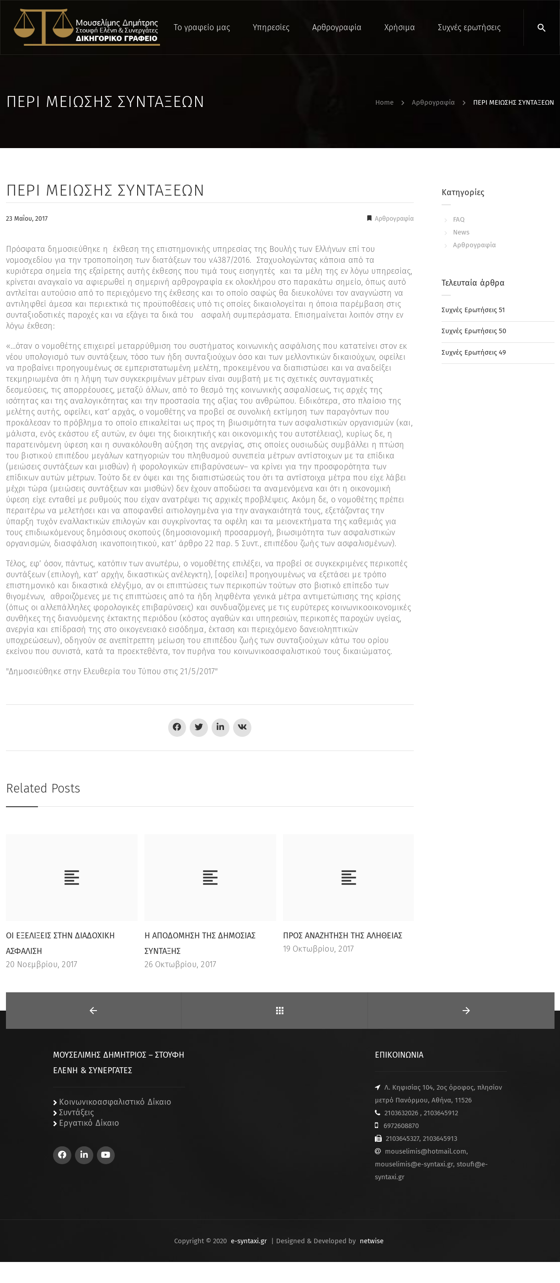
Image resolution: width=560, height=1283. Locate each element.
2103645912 (441, 1113)
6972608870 (401, 1126)
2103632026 (401, 1113)
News (461, 232)
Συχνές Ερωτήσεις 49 (474, 352)
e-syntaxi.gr (249, 1241)
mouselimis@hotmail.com (425, 1151)
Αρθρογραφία (393, 219)
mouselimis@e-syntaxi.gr (414, 1164)
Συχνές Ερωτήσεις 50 (474, 331)
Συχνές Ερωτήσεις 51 (473, 310)
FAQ (458, 219)
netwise (372, 1241)
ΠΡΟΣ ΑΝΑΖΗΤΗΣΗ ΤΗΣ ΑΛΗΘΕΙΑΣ (342, 936)
